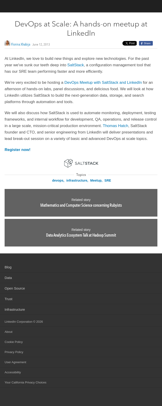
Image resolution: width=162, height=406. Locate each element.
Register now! (17, 150)
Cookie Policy (14, 342)
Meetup (95, 180)
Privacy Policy (14, 352)
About (8, 332)
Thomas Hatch (115, 126)
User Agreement (15, 362)
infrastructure (76, 180)
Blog (8, 267)
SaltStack (75, 65)
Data (8, 278)
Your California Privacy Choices (25, 382)
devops (57, 180)
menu (153, 6)
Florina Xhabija (20, 44)
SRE (107, 180)
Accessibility (13, 372)
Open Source (15, 288)
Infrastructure (15, 309)
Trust (8, 299)
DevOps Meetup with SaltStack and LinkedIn (103, 82)
